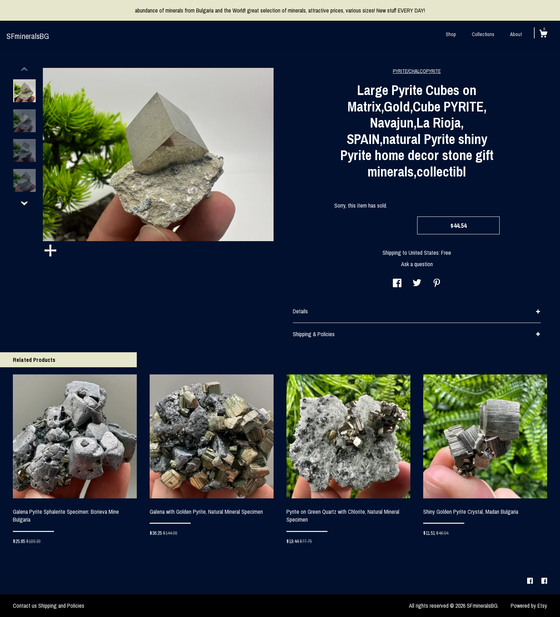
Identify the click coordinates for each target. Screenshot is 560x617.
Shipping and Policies (61, 605)
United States (424, 253)
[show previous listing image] (24, 69)
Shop (451, 34)
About (516, 34)
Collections (483, 34)
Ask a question (417, 264)
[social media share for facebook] (397, 284)
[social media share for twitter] (417, 284)
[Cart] (543, 34)
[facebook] (530, 581)
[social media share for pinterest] (436, 284)
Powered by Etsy (529, 605)
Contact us (25, 605)
